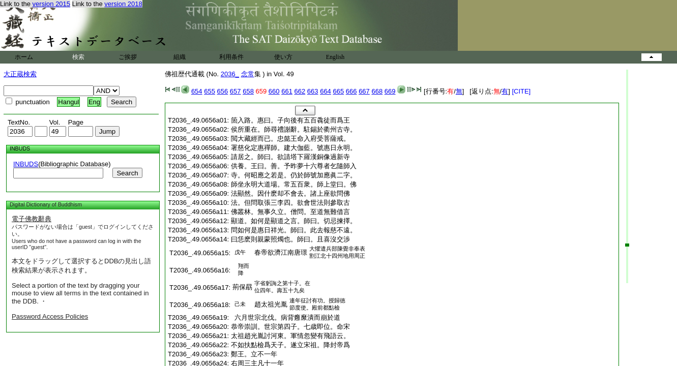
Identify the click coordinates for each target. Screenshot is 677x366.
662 (300, 91)
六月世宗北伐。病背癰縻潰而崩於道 (285, 317)
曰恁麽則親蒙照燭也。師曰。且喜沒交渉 (290, 239)
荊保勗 (242, 287)
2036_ (230, 74)
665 (338, 91)
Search (127, 173)
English (335, 56)
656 (222, 91)
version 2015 (51, 4)
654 (196, 91)
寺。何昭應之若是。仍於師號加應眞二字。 (294, 175)
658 (248, 91)
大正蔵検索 (20, 74)
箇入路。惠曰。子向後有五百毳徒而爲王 (290, 120)
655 (209, 91)
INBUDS (25, 164)
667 (364, 91)
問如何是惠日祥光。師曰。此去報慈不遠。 (294, 230)
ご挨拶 (128, 56)
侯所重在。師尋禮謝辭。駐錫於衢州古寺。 (294, 129)
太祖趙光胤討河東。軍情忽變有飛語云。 (290, 336)
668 (376, 91)
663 (312, 91)
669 (390, 91)
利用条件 (231, 56)
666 (351, 91)
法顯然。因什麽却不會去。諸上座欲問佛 (290, 193)
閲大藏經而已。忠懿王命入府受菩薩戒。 (290, 138)
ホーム (24, 56)
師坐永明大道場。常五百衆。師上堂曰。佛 (294, 184)
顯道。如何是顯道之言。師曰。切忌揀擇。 (294, 221)
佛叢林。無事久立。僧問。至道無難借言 (290, 212)
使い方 (283, 56)
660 (274, 91)
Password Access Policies (50, 316)
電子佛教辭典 (31, 219)
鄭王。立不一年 (254, 354)
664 (325, 91)
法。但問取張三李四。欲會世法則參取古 (290, 202)
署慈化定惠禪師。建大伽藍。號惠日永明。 (294, 147)
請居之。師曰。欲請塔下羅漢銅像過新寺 (290, 157)
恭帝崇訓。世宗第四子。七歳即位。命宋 (290, 326)
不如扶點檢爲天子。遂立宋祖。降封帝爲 (290, 345)
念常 (247, 74)
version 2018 (123, 4)
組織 (179, 56)
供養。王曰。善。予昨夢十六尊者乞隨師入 (294, 166)
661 (286, 91)
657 (235, 91)
